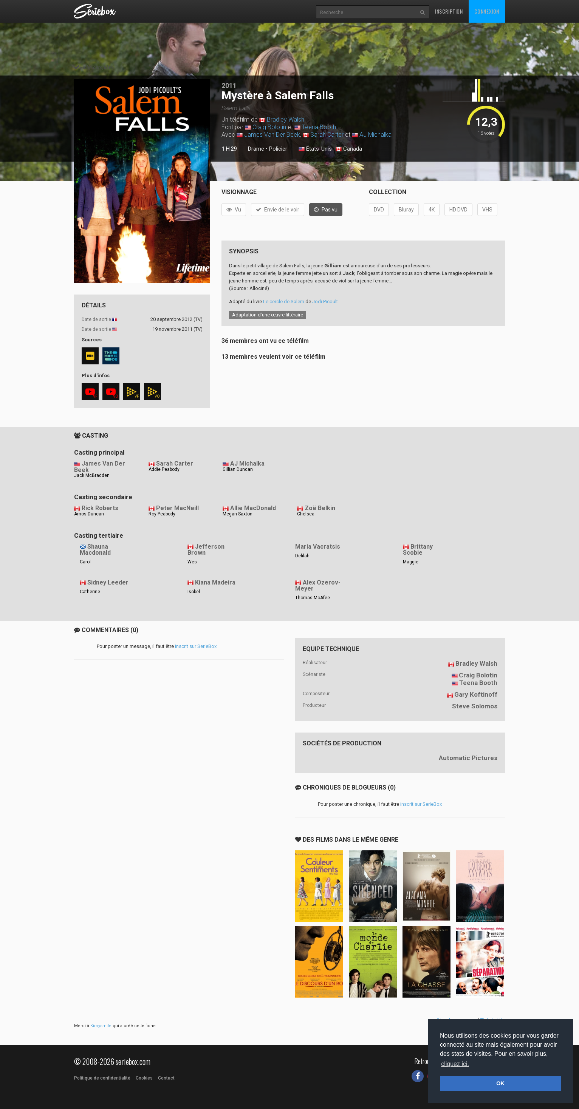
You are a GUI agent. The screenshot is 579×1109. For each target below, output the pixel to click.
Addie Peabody (164, 469)
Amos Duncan (89, 514)
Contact (166, 1078)
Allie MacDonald (253, 508)
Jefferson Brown (205, 550)
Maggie (410, 562)
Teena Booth (319, 127)
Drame (256, 148)
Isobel (193, 591)
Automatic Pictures (468, 758)
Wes (192, 562)
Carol (85, 562)
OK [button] (500, 1083)
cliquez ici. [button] (455, 1064)
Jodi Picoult (325, 301)
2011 (229, 85)
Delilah (302, 555)
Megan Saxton (237, 514)
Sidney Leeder (107, 582)
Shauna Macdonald (95, 550)
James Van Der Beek (272, 134)
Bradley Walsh (285, 119)
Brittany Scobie (418, 550)
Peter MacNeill (177, 508)
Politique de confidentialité (102, 1078)
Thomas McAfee (312, 597)
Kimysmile (100, 1025)
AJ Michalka (375, 134)
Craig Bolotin (269, 127)
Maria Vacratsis (317, 546)
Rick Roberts (100, 508)
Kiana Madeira (215, 582)
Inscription (449, 11)
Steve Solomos (474, 706)
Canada (349, 149)
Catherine (90, 591)
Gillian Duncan (238, 469)
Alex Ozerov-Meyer (318, 585)
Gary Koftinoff (475, 694)
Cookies (144, 1078)
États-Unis (315, 149)
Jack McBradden (92, 475)
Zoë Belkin (320, 508)
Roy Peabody (162, 514)
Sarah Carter (327, 134)
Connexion (486, 11)
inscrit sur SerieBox (196, 646)
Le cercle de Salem (283, 301)
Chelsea (305, 514)
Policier (278, 148)
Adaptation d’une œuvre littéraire (267, 315)
